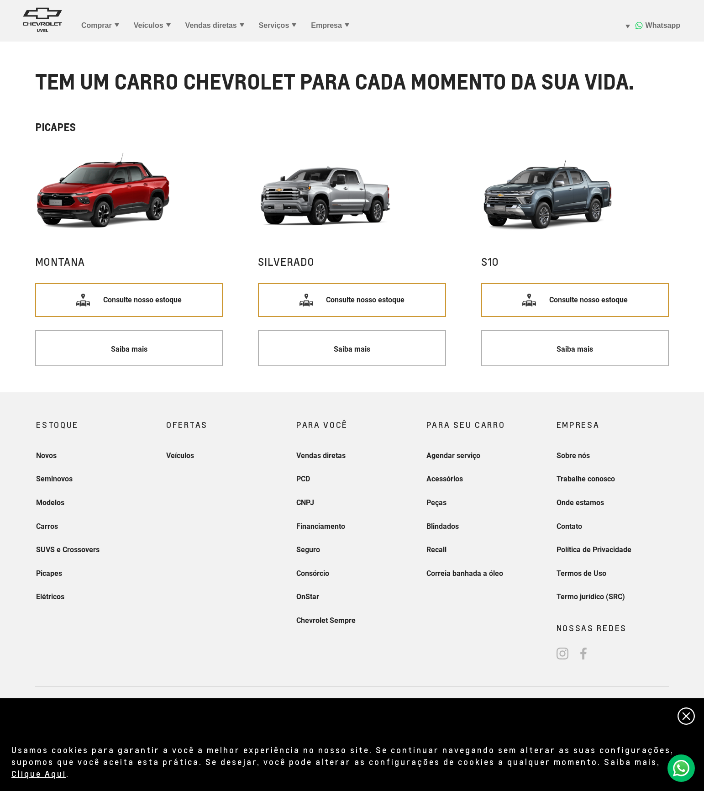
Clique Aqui (38, 773)
